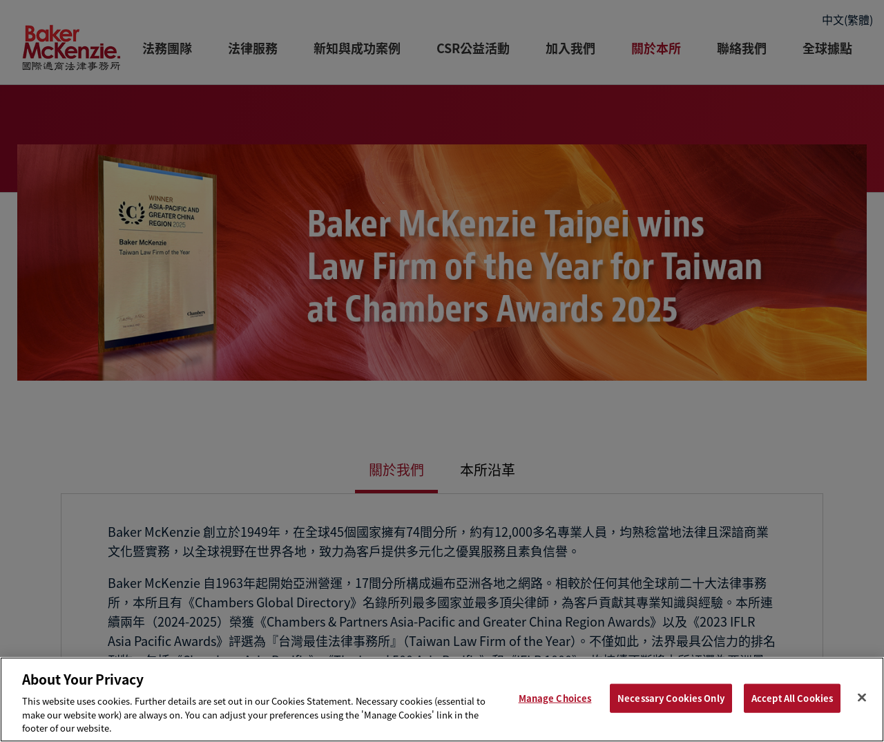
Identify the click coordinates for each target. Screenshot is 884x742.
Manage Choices (555, 698)
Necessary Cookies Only (670, 698)
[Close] (862, 698)
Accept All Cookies (792, 698)
